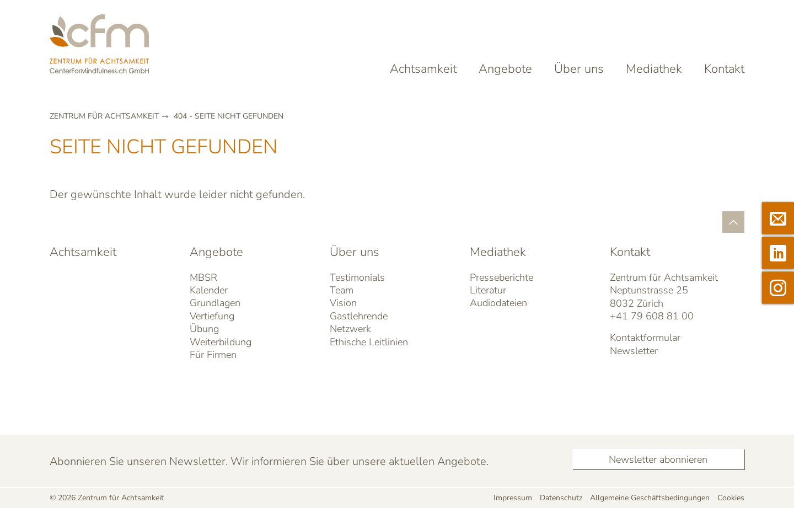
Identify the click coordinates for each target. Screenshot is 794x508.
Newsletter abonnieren (658, 459)
